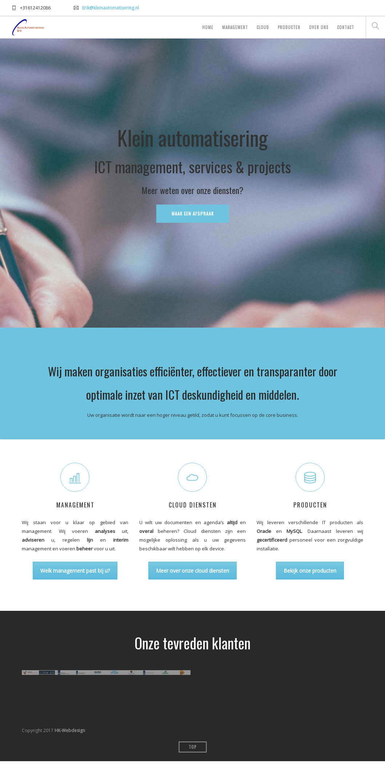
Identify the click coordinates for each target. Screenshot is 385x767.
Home (207, 27)
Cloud (263, 27)
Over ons (318, 27)
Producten (289, 27)
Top (192, 753)
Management (235, 27)
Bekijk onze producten (310, 570)
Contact (345, 27)
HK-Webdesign (70, 736)
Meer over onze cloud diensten (192, 570)
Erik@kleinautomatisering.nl (110, 8)
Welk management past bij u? (75, 570)
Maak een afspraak (193, 213)
